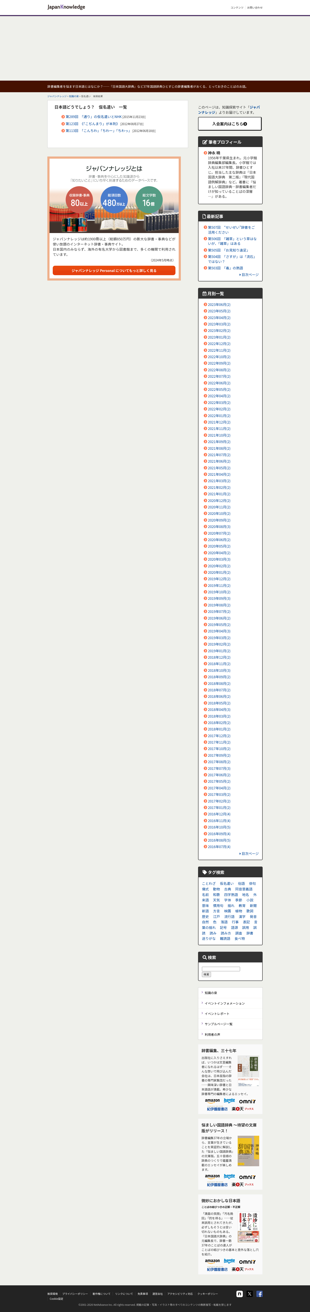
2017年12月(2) (219, 735)
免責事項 (143, 1293)
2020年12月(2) (219, 500)
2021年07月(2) (219, 454)
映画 (227, 910)
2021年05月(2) (219, 467)
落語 (224, 921)
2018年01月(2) (219, 729)
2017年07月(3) (219, 768)
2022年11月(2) (219, 350)
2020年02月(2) (219, 565)
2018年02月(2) (219, 722)
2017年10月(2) (219, 748)
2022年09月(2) (219, 363)
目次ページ (249, 274)
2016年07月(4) (219, 846)
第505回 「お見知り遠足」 (229, 250)
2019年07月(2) (219, 611)
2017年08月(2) (219, 761)
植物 (238, 910)
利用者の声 (212, 1034)
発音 (253, 916)
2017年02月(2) (219, 801)
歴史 (205, 916)
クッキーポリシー (207, 1293)
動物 (216, 889)
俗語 (241, 883)
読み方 (226, 933)
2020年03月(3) (219, 559)
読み (213, 933)
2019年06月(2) (219, 618)
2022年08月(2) (219, 369)
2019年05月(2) (219, 624)
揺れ (231, 905)
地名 (245, 894)
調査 (238, 933)
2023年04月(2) (219, 317)
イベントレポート (217, 1013)
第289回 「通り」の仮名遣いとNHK (94, 116)
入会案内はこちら (229, 123)
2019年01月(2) (219, 650)
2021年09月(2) (219, 441)
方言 (216, 910)
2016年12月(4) (219, 813)
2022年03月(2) (219, 402)
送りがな (209, 938)
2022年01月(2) (219, 415)
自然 (205, 921)
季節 (238, 899)
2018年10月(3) (219, 670)
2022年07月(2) (219, 376)
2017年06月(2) (219, 774)
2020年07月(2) (219, 533)
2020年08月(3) (219, 526)
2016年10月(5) (219, 827)
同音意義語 (244, 889)
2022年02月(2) (219, 408)
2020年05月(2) (219, 546)
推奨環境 (52, 1293)
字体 (227, 899)
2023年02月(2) (219, 330)
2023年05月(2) (219, 310)
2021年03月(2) (219, 480)
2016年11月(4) (219, 820)
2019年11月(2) (219, 585)
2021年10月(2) (219, 435)
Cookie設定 (56, 1298)
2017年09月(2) (219, 755)
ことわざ (209, 883)
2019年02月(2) (219, 644)
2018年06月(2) (219, 696)
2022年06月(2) (219, 382)
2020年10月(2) (219, 513)
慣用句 (218, 905)
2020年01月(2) (219, 572)
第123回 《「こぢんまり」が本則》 (93, 123)
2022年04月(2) (219, 395)
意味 (205, 905)
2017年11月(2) (219, 742)
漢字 (242, 916)
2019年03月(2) (219, 637)
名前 (205, 894)
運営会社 (157, 1293)
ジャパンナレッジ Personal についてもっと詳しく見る (114, 270)
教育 (242, 905)
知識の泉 (74, 96)
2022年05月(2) (219, 389)
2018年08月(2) (219, 683)
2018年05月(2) (219, 703)
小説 (249, 899)
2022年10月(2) (219, 356)
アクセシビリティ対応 (180, 1293)
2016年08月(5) (219, 840)
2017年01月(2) (219, 807)
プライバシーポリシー (75, 1293)
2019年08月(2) (219, 605)
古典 (227, 889)
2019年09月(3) (219, 598)
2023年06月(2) (219, 304)
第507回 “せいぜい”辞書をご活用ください (231, 230)
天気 (216, 899)
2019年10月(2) (219, 591)
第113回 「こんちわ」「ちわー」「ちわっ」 (99, 130)
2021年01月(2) (219, 493)
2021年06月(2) (219, 461)
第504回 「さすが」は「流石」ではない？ (232, 259)
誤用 (245, 927)
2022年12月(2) (219, 343)
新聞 (253, 905)
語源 (234, 927)
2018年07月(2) (219, 689)
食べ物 (239, 938)
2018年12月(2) (219, 657)
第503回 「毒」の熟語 (225, 267)
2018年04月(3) (219, 709)
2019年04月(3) (219, 631)
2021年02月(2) (219, 487)
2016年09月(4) (219, 833)
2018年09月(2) (219, 676)
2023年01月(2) (219, 337)
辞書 (249, 933)
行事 (235, 921)
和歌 (216, 894)
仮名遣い (227, 883)
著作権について (102, 1293)
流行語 (229, 916)
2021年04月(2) (219, 474)
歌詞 (249, 910)
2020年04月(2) (219, 552)
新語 (205, 910)
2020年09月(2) (219, 520)
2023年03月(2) (219, 324)
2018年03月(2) (219, 716)
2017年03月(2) (219, 794)
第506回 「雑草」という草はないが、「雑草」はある (232, 241)
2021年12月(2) (219, 422)
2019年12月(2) (219, 578)
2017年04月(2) (219, 787)
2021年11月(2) (219, 428)
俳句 (252, 883)
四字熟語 (231, 894)
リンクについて (124, 1293)
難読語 (225, 938)
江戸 (216, 916)
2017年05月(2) (219, 781)
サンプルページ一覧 (218, 1024)
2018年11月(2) (219, 663)
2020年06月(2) (219, 539)
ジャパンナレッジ (57, 96)
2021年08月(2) (219, 448)
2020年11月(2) (219, 506)
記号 (223, 927)
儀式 (205, 889)
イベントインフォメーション (225, 1003)
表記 (246, 921)
